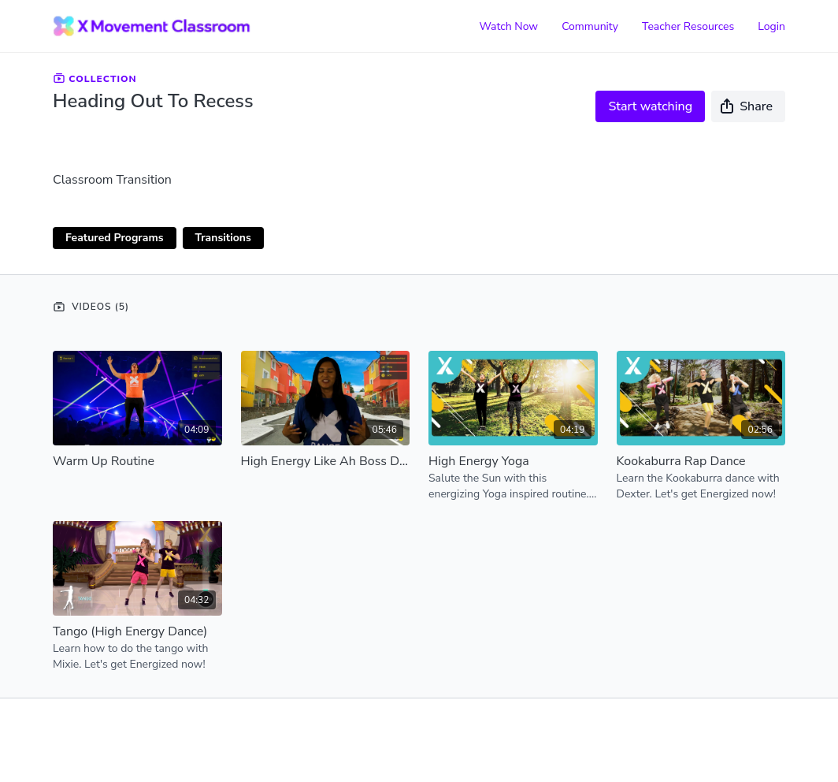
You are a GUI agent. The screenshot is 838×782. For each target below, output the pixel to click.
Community (590, 26)
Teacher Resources (688, 26)
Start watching (650, 106)
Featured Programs (114, 237)
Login (771, 26)
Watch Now (508, 26)
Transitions (223, 237)
